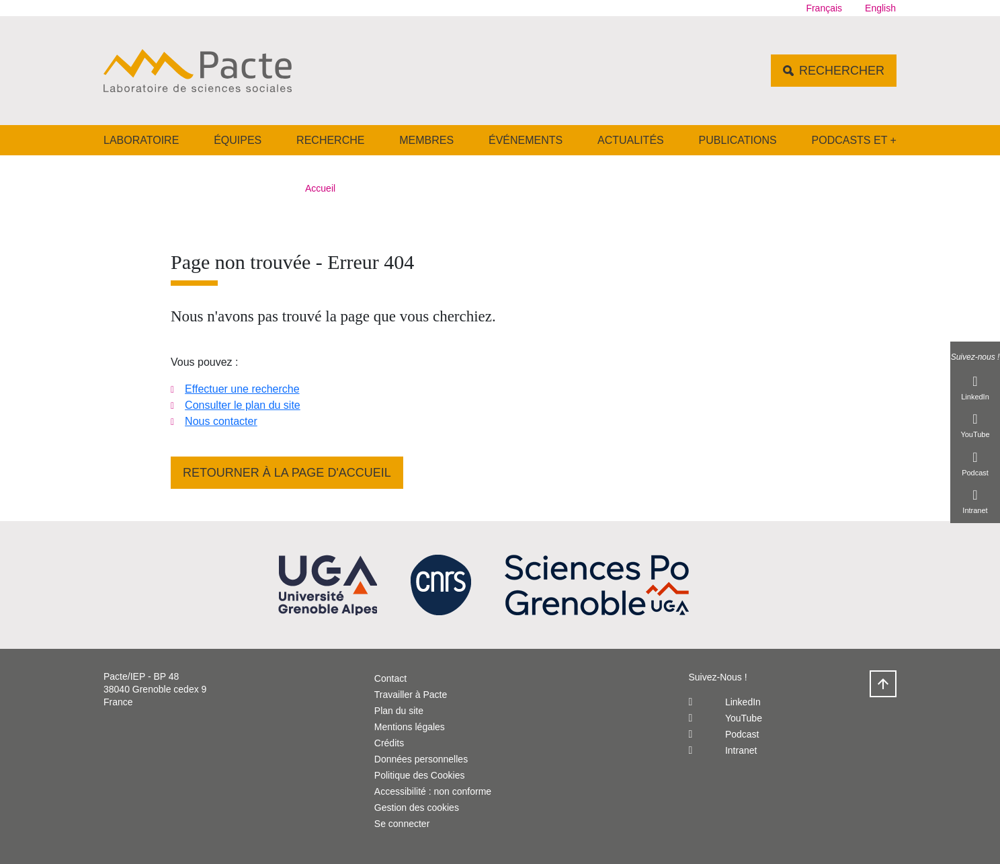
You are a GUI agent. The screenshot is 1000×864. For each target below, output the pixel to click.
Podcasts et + (854, 140)
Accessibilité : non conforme (432, 791)
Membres (426, 140)
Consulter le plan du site (242, 405)
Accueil (320, 188)
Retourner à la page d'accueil (287, 472)
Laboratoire (141, 140)
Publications (738, 140)
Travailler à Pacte (410, 694)
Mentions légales (409, 726)
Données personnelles (421, 759)
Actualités (630, 140)
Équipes (237, 140)
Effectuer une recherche (242, 389)
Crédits (389, 743)
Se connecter (402, 823)
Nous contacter (221, 421)
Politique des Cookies (419, 775)
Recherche (330, 140)
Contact (390, 678)
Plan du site (398, 710)
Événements (525, 140)
